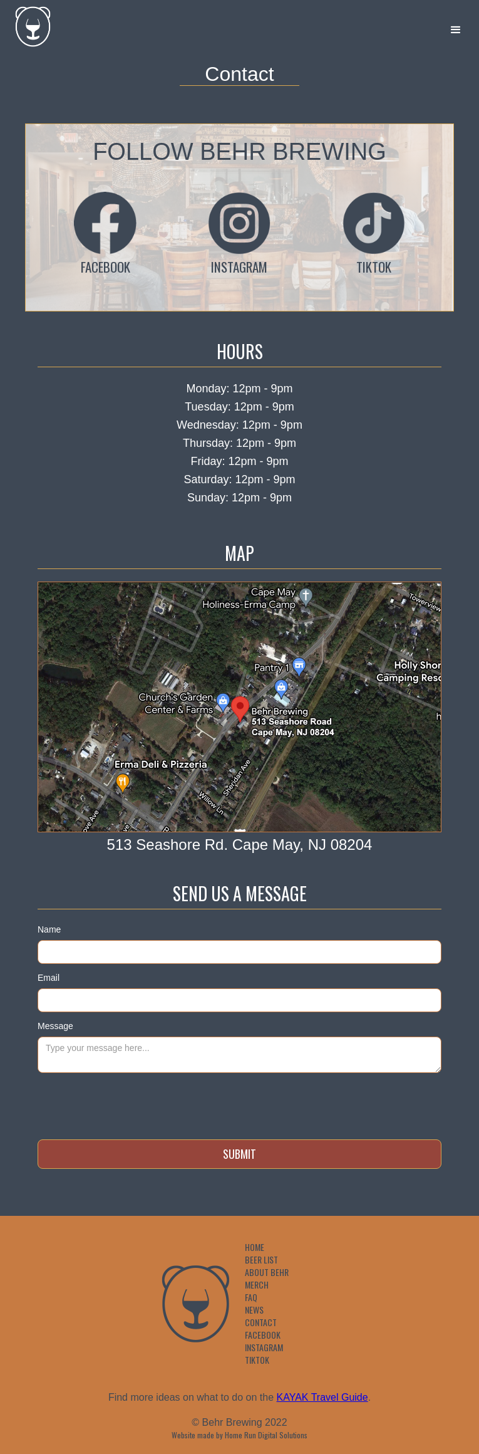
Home (254, 1247)
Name (49, 929)
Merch (257, 1285)
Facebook (263, 1335)
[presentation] (133, 1103)
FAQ (251, 1297)
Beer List (261, 1259)
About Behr (267, 1272)
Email (48, 978)
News (254, 1310)
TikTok (257, 1360)
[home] (26, 23)
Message (55, 1026)
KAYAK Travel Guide (322, 1397)
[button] (456, 30)
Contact (261, 1322)
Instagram (264, 1347)
